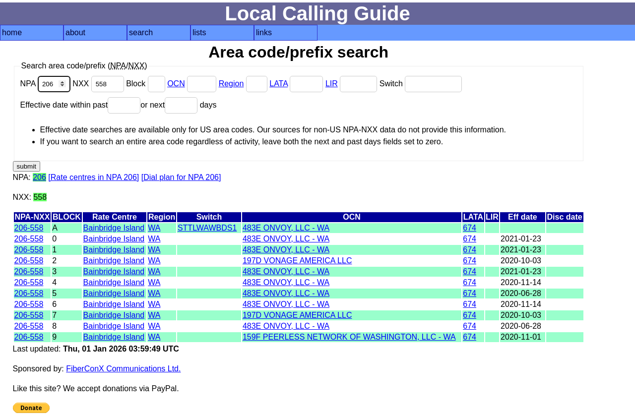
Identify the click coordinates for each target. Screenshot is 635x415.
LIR (331, 83)
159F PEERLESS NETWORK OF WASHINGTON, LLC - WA (349, 337)
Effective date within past (80, 105)
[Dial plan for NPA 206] (181, 177)
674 (469, 228)
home (12, 32)
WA (154, 228)
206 (39, 177)
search (141, 32)
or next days (178, 105)
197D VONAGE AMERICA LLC (297, 260)
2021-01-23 (521, 239)
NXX (99, 83)
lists (199, 32)
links (264, 32)
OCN (176, 83)
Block (146, 83)
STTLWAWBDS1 (207, 228)
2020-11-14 (521, 282)
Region (231, 83)
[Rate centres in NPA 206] (93, 177)
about (75, 32)
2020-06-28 (521, 293)
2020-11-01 (521, 337)
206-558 (29, 228)
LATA (278, 83)
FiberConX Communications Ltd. (123, 368)
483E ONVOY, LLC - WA (286, 228)
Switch (421, 83)
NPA (46, 83)
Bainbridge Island (114, 228)
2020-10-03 (521, 260)
